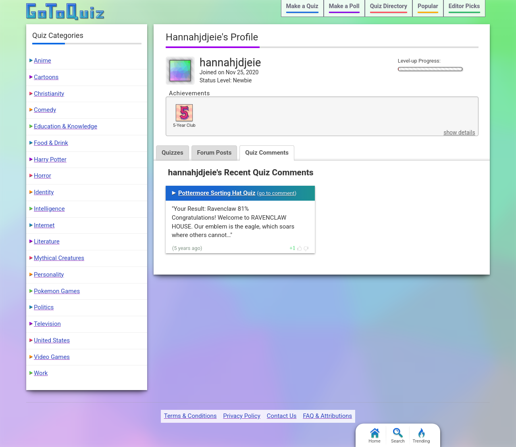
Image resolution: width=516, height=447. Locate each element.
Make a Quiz (302, 6)
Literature (47, 241)
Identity (44, 192)
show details (459, 132)
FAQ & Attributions (327, 416)
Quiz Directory (388, 6)
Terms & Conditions (190, 416)
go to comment (277, 193)
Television (47, 323)
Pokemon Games (57, 291)
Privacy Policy (241, 416)
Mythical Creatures (59, 258)
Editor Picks (464, 6)
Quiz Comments (267, 152)
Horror (42, 175)
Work (41, 373)
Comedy (45, 109)
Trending (421, 436)
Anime (42, 60)
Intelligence (49, 208)
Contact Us (282, 416)
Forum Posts (214, 152)
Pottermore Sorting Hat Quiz (217, 193)
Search (398, 436)
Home (374, 436)
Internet (44, 225)
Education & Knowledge (65, 126)
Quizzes (172, 152)
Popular (428, 6)
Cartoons (46, 77)
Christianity (49, 93)
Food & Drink (51, 143)
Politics (44, 307)
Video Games (52, 357)
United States (52, 340)
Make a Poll (344, 6)
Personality (49, 274)
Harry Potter (50, 159)
